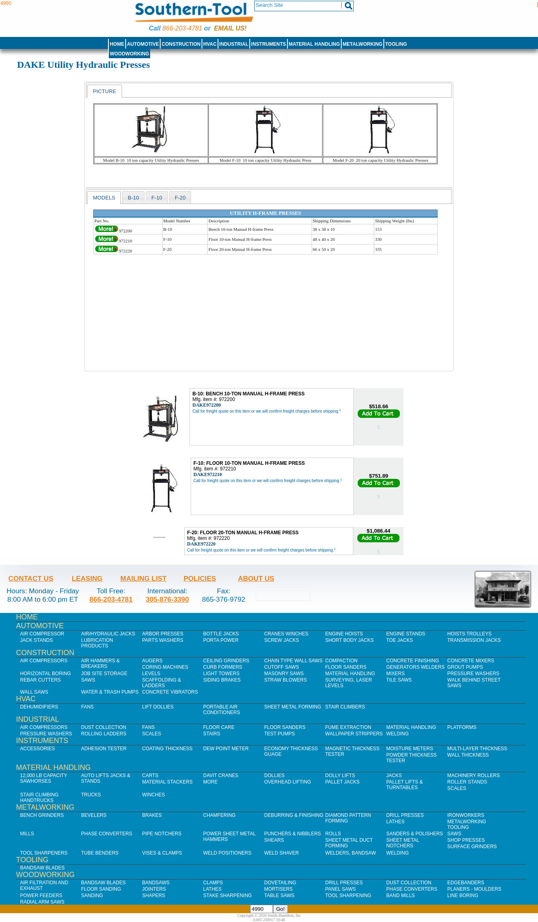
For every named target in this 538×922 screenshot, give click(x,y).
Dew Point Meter (226, 748)
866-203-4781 (182, 28)
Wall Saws (34, 692)
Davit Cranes (220, 775)
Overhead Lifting (287, 782)
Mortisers (278, 889)
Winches (153, 795)
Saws (88, 680)
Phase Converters (106, 834)
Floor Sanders (346, 667)
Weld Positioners (227, 853)
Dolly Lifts (340, 775)
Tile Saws (399, 680)
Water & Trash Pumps (110, 692)
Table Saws (279, 895)
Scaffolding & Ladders (161, 682)
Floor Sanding (101, 889)
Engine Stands (405, 634)
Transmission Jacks (474, 640)
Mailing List (143, 578)
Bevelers (93, 815)
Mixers (395, 673)
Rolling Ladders (103, 734)
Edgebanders (465, 882)
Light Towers (221, 673)
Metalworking (362, 44)
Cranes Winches (286, 634)
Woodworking (129, 54)
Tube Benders (99, 853)
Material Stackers (167, 782)
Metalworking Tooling (466, 824)
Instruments (268, 44)
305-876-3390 (167, 599)
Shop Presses (466, 840)
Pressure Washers (473, 673)
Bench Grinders (42, 815)
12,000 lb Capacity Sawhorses (43, 778)
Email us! (230, 28)
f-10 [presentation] (156, 198)
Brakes (152, 815)
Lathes (395, 821)
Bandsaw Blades (42, 868)
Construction (181, 44)
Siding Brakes (221, 680)
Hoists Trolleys (469, 634)
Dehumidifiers (39, 707)
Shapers (153, 895)
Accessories (37, 748)
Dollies (274, 775)
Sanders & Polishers (414, 834)
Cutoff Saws (281, 667)
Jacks (394, 775)
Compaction (341, 661)
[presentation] (104, 91)
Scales (151, 734)
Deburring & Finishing (293, 815)
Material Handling (314, 44)
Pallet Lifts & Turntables (404, 784)
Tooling (396, 44)
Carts (150, 775)
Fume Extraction (348, 727)
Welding (397, 734)
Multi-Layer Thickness (477, 748)
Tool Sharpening (348, 895)
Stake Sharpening (227, 895)
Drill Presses (405, 815)
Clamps (213, 882)
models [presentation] (104, 198)
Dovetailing (280, 882)
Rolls (333, 834)
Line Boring (462, 895)
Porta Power (220, 640)
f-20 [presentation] (180, 198)
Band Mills (400, 895)
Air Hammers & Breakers (100, 663)
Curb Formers (222, 667)
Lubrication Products (97, 643)
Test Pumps (279, 734)
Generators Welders (415, 667)
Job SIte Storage (104, 673)
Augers (152, 661)
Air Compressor (42, 634)
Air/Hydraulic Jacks (108, 634)
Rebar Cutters (40, 680)
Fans (87, 707)
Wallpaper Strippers (354, 734)
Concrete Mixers (470, 661)
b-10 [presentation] (133, 198)
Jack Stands (36, 640)
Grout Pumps (465, 667)
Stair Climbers (345, 707)
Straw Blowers (285, 680)
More (210, 782)
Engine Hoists (344, 634)
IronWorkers (465, 815)
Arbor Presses (162, 634)
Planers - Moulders (474, 889)
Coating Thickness (167, 748)
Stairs (211, 734)
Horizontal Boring (45, 673)
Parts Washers (162, 640)
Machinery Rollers (473, 775)
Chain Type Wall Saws (293, 661)
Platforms (461, 727)
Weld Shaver (281, 853)
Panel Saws (340, 889)
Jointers (154, 889)
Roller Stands (467, 782)
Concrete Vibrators (170, 692)
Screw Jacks (281, 640)
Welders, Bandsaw (350, 853)
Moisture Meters (409, 748)
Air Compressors (43, 661)
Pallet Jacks (342, 782)
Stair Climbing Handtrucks (39, 797)
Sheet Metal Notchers (402, 843)
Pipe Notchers (161, 834)
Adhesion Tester (103, 748)
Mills (27, 834)
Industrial (234, 44)
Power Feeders (41, 895)
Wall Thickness (468, 755)
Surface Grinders (472, 846)
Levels (151, 673)
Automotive (143, 44)
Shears (274, 840)
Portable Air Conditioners (221, 709)
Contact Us (30, 578)
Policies (199, 578)
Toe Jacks (399, 640)
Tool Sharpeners (43, 853)
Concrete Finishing (412, 661)
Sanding (92, 895)
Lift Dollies (157, 707)
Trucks (91, 795)
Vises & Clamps (162, 853)
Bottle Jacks (221, 634)
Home (117, 44)
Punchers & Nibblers (292, 834)
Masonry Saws (284, 673)
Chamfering (219, 815)
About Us (256, 578)
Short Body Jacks (349, 640)
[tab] (104, 91)
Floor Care (218, 727)
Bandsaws (155, 882)
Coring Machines (165, 667)
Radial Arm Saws (42, 902)
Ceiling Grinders (226, 661)
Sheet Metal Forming (292, 707)
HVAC (209, 44)
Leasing (87, 578)
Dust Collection (103, 727)
